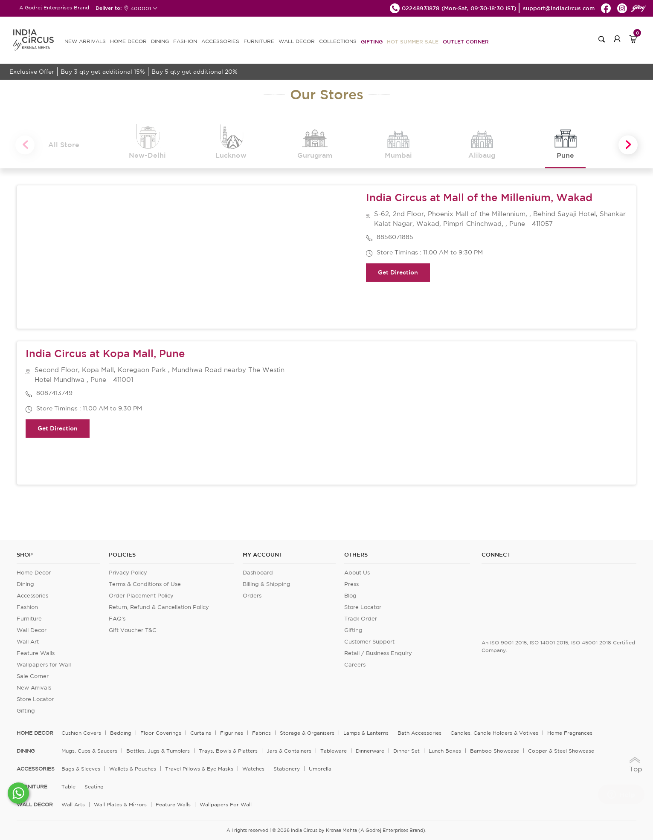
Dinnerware (370, 750)
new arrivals (85, 41)
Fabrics (261, 732)
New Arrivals (34, 687)
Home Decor (34, 572)
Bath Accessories (419, 732)
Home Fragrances (569, 732)
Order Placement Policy (141, 595)
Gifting (372, 41)
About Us (357, 572)
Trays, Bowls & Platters (228, 750)
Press (351, 584)
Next (628, 145)
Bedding (120, 732)
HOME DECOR (128, 41)
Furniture (29, 618)
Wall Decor (31, 630)
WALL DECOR (297, 41)
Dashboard (258, 572)
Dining (25, 584)
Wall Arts (73, 804)
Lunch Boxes (445, 750)
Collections (338, 41)
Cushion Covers (81, 732)
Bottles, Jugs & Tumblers (158, 750)
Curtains (200, 732)
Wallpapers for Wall (44, 664)
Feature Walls (36, 653)
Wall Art (28, 641)
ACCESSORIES (220, 41)
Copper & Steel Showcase (561, 750)
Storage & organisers (307, 732)
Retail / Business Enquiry (378, 653)
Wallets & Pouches (132, 768)
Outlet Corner (466, 41)
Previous (25, 145)
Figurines (231, 732)
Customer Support (369, 641)
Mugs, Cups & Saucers (89, 750)
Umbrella (320, 768)
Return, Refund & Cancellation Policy (159, 607)
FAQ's (117, 618)
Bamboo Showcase (494, 750)
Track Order (360, 618)
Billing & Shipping (266, 584)
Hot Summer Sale (412, 41)
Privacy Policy (128, 572)
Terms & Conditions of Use (145, 584)
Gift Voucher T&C (133, 630)
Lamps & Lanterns (366, 732)
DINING (160, 41)
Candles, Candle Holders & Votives (494, 732)
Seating (94, 786)
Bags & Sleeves (80, 768)
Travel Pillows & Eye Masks (199, 768)
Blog (350, 595)
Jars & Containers (289, 750)
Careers (355, 664)
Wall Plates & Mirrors (120, 804)
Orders (252, 595)
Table (68, 786)
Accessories (32, 595)
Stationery (286, 768)
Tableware (333, 750)
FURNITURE (259, 41)
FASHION (185, 41)
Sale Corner (33, 676)
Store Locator (35, 699)
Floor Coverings (160, 732)
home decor (35, 733)
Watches (253, 768)
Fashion (27, 607)
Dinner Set (406, 750)
